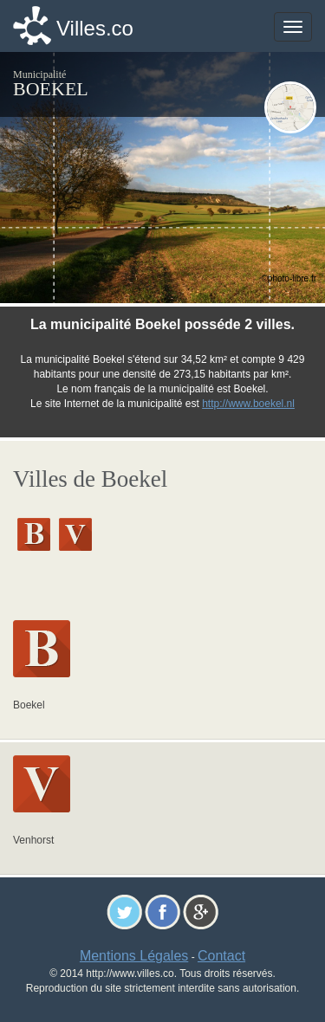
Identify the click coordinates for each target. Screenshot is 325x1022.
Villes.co (94, 28)
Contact (221, 955)
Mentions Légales (134, 955)
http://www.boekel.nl (248, 404)
